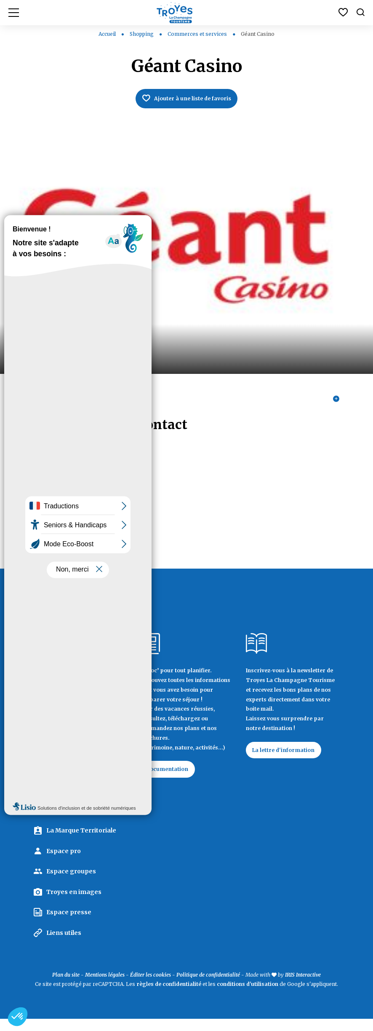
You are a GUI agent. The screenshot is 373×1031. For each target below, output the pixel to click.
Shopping (142, 34)
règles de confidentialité (168, 996)
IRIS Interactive (303, 987)
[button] (18, 1017)
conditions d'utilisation (247, 996)
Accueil (107, 34)
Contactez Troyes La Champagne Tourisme (77, 802)
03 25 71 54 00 (56, 500)
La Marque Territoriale (81, 842)
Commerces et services (198, 34)
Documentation (172, 779)
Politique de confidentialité (208, 987)
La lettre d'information (289, 759)
